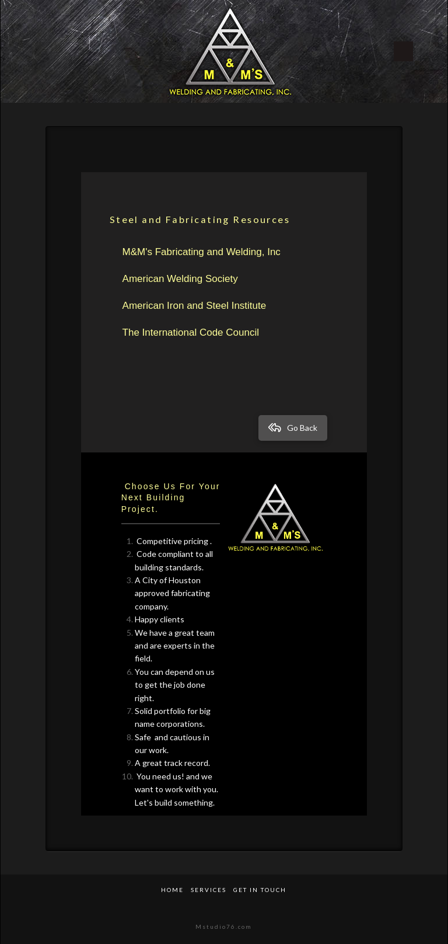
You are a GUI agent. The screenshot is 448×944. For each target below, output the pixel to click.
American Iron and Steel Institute (195, 305)
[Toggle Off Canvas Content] (410, 51)
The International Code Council (191, 332)
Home (172, 889)
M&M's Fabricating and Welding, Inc (202, 251)
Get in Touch (259, 889)
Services (208, 889)
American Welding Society (180, 278)
